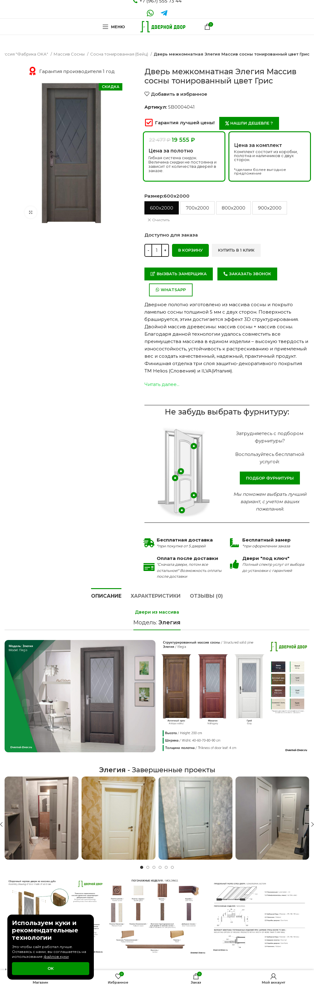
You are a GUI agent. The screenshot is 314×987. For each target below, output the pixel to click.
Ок (51, 968)
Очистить (161, 220)
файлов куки (56, 956)
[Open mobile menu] (113, 27)
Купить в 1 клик (236, 250)
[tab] (106, 595)
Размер (167, 196)
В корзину (190, 250)
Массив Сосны (70, 54)
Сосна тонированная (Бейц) (119, 54)
